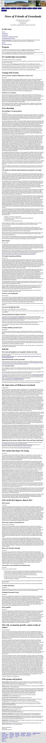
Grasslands (23, 735)
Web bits (5, 349)
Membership (13, 8)
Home (3, 8)
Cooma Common (5, 737)
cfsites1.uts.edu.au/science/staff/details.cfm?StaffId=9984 (13, 317)
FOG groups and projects (12, 679)
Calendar (29, 8)
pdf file (19, 25)
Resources (35, 8)
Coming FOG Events (10, 73)
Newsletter (17, 734)
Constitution (11, 734)
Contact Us (4, 10)
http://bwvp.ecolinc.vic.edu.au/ (24, 447)
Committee (11, 735)
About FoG (11, 733)
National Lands (5, 735)
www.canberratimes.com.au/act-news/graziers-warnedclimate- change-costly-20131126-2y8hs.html (22, 363)
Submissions (29, 734)
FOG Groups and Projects (7, 44)
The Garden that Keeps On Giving (8, 38)
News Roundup (5, 35)
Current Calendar (5, 734)
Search (39, 8)
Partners (11, 737)
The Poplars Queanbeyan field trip (11, 256)
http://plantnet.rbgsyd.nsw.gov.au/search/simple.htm (12, 379)
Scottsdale (4, 739)
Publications (17, 735)
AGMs (3, 740)
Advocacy (24, 8)
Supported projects (36, 733)
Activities (19, 8)
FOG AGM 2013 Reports (6, 40)
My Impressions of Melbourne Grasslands (10, 36)
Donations (23, 734)
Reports (16, 736)
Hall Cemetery (4, 736)
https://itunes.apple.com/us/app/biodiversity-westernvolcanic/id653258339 (17, 444)
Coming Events (5, 33)
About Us (7, 8)
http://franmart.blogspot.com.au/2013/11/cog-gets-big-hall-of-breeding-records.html (18, 254)
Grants (34, 734)
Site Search (28, 735)
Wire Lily (3, 42)
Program (3, 31)
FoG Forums (4, 741)
